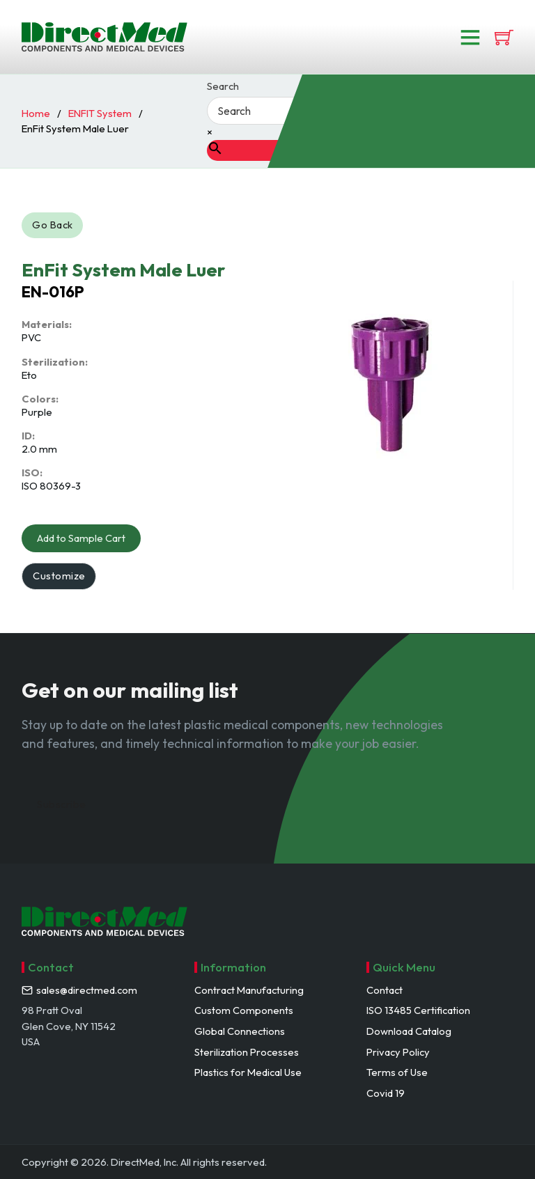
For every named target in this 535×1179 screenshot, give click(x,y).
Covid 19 (385, 1093)
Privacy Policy (398, 1052)
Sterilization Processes (246, 1052)
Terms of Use (397, 1072)
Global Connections (239, 1031)
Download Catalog (408, 1031)
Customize (59, 575)
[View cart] (504, 37)
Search (223, 86)
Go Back (52, 224)
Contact (384, 990)
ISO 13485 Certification (418, 1010)
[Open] (470, 36)
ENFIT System (100, 113)
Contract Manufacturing (249, 990)
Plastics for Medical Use (248, 1072)
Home (36, 113)
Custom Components (243, 1010)
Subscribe (61, 804)
